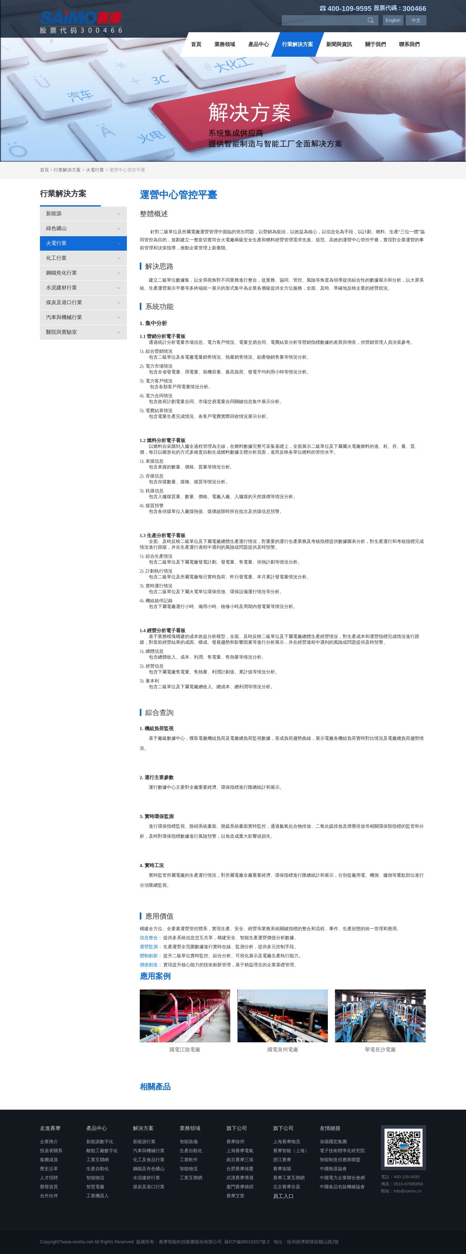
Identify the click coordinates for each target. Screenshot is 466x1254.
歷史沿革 (49, 1168)
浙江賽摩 (282, 1159)
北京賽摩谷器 (286, 1186)
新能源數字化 (99, 1141)
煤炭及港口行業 (83, 302)
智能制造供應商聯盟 (340, 1159)
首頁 (196, 44)
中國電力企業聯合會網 (342, 1177)
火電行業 (95, 169)
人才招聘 (49, 1177)
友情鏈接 (330, 1128)
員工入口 (283, 1196)
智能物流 (95, 1177)
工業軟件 (189, 1159)
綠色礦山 (83, 228)
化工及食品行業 (149, 1159)
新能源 (83, 213)
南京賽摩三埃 (239, 1159)
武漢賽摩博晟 (239, 1177)
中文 (416, 20)
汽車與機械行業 (83, 317)
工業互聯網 (97, 1159)
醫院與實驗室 (83, 332)
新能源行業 (144, 1141)
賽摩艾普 (235, 1195)
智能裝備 (189, 1141)
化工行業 (83, 258)
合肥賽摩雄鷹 (239, 1168)
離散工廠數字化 (102, 1150)
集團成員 (49, 1159)
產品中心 (258, 44)
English (393, 20)
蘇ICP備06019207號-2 (247, 1241)
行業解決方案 (297, 44)
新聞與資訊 (339, 44)
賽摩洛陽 (282, 1168)
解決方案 (143, 1128)
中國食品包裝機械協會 (342, 1186)
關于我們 (375, 44)
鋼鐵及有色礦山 (149, 1168)
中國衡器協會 (333, 1168)
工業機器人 (97, 1195)
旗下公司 (236, 1128)
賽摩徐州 (235, 1141)
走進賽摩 (50, 1128)
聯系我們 (409, 44)
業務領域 (224, 44)
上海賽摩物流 (286, 1141)
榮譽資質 (49, 1186)
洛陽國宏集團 (333, 1141)
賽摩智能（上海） (291, 1150)
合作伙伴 (49, 1195)
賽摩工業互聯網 (289, 1177)
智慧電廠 (95, 1186)
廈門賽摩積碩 (239, 1186)
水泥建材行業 (83, 287)
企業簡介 (49, 1141)
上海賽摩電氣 (239, 1150)
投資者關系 (51, 1150)
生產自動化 (97, 1168)
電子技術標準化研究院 (342, 1150)
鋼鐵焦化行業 (83, 272)
